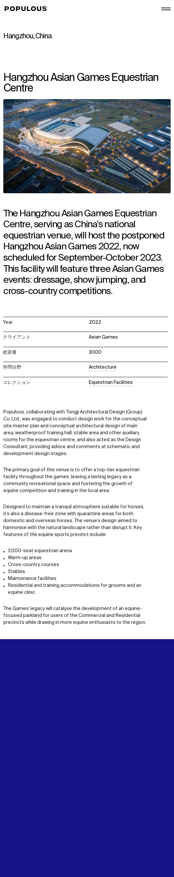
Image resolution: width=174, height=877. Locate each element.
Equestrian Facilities (111, 382)
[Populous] (27, 9)
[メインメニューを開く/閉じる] (166, 9)
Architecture (103, 367)
